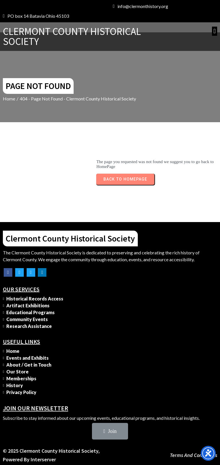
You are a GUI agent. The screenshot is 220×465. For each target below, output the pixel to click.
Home (9, 98)
